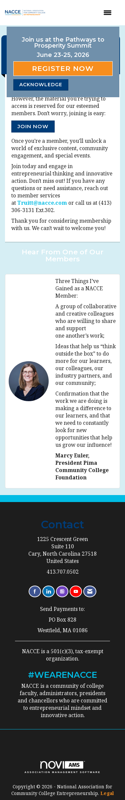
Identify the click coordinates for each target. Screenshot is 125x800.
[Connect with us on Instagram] (62, 591)
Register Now (63, 68)
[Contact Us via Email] (89, 591)
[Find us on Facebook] (35, 591)
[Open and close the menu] (84, 12)
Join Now (33, 126)
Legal (107, 793)
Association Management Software (62, 767)
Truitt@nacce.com (42, 202)
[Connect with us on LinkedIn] (48, 591)
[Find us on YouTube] (76, 591)
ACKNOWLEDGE (40, 85)
